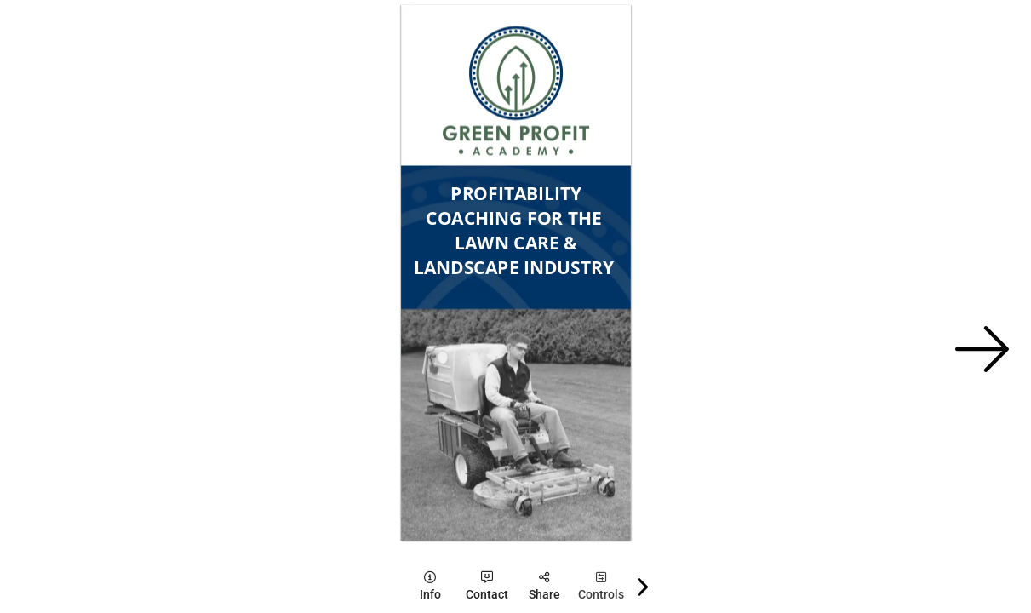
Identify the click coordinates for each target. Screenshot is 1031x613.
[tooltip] (430, 586)
